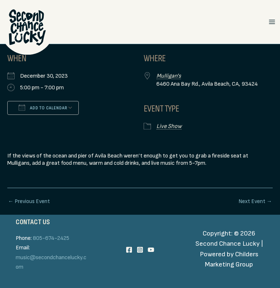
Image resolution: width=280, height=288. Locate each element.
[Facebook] (129, 249)
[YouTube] (151, 249)
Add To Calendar (43, 107)
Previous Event (29, 201)
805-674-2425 (51, 238)
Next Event (255, 201)
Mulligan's (168, 76)
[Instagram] (140, 249)
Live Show (169, 126)
